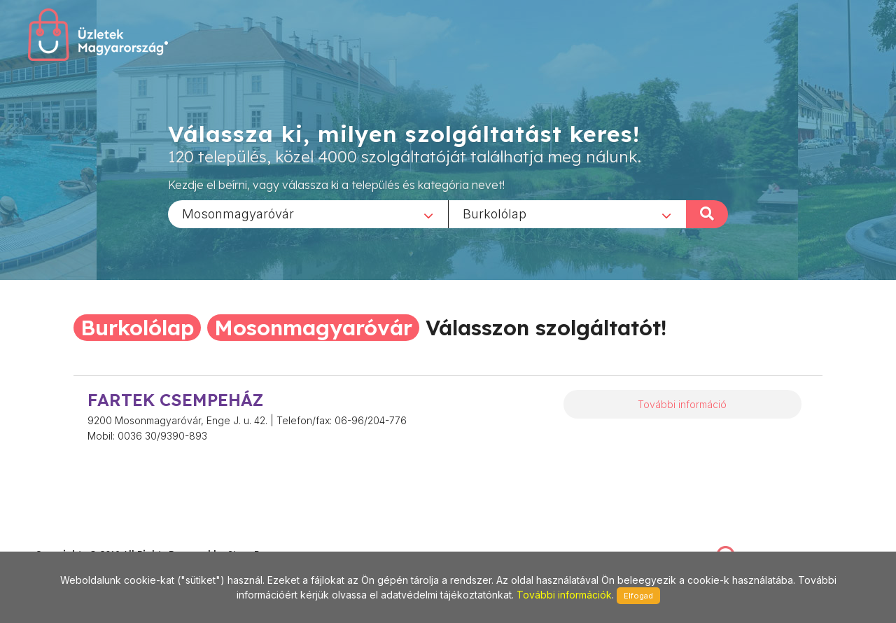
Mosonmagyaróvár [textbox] (238, 213)
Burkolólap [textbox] (494, 213)
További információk (564, 595)
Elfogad (638, 596)
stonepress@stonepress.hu (91, 538)
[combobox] (308, 213)
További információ (682, 404)
